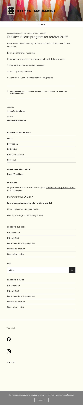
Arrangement (16, 91)
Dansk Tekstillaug (15, 174)
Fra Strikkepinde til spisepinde (21, 243)
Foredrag (11, 160)
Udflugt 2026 (13, 238)
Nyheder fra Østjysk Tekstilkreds (39, 91)
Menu (41, 24)
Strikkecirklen (13, 233)
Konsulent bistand (15, 154)
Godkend (41, 400)
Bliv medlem (12, 144)
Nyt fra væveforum (16, 249)
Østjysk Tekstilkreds (36, 10)
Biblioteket (12, 149)
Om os (10, 138)
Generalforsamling (15, 254)
